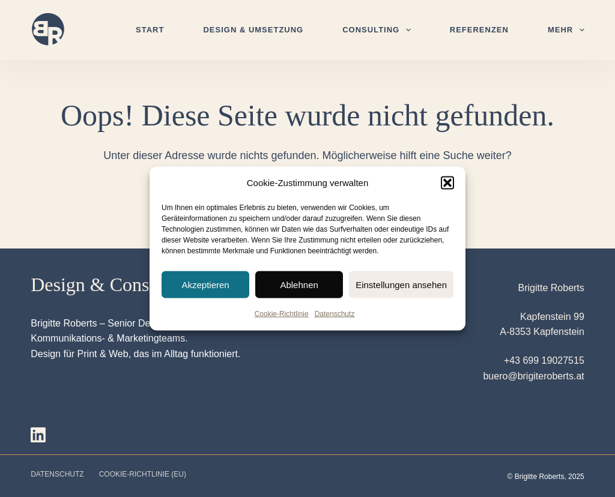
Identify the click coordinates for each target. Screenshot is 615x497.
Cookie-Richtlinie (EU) (142, 474)
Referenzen (479, 29)
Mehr (566, 30)
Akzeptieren (205, 284)
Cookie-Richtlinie (282, 314)
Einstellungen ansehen (401, 284)
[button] (447, 183)
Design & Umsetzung (253, 29)
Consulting (379, 30)
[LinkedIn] (38, 434)
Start (150, 29)
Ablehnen (299, 284)
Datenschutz (335, 314)
